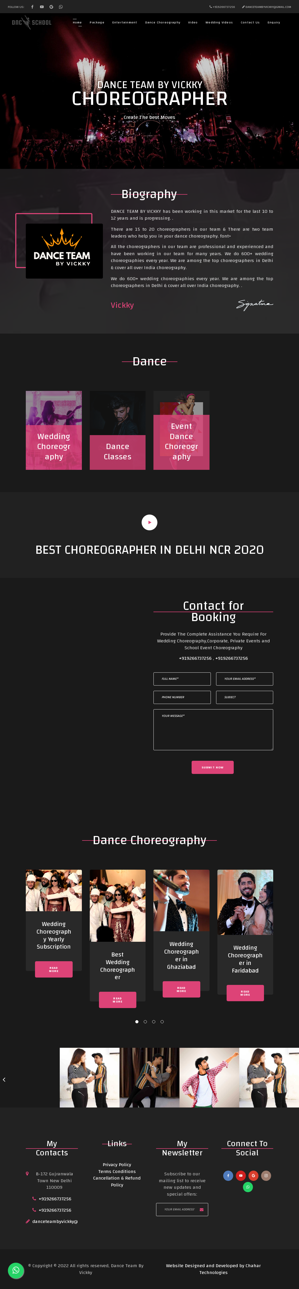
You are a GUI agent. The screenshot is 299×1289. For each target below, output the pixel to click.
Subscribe (201, 1209)
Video (193, 22)
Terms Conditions (117, 1171)
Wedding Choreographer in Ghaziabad (181, 955)
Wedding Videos (219, 22)
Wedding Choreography (53, 447)
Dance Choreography (163, 22)
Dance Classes (117, 451)
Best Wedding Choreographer (117, 966)
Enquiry (274, 22)
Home (77, 22)
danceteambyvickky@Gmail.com (66, 1221)
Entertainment (124, 22)
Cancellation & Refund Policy (117, 1181)
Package (97, 22)
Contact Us (250, 22)
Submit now (213, 767)
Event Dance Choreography (181, 441)
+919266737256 (196, 658)
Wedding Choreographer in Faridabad (245, 959)
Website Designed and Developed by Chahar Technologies (213, 1269)
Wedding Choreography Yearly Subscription (53, 935)
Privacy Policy (117, 1164)
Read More (54, 969)
